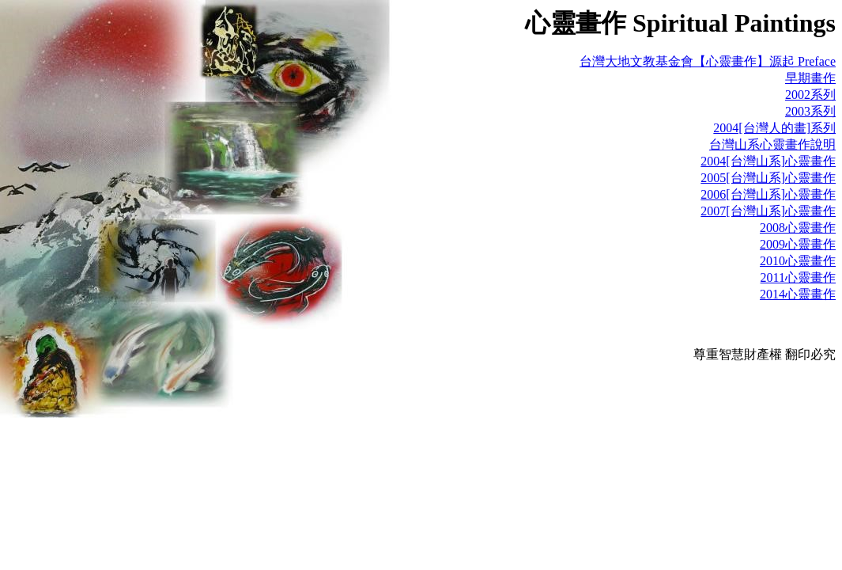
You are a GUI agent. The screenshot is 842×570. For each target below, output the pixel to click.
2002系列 (810, 94)
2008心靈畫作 (798, 227)
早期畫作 (810, 78)
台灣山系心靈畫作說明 (772, 144)
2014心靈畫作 (798, 294)
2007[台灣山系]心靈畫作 (768, 211)
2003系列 (810, 111)
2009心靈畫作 (798, 244)
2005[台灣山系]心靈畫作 (768, 177)
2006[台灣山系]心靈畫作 (768, 194)
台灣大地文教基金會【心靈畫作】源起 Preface (708, 61)
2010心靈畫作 (798, 261)
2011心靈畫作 (798, 277)
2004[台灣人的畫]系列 (774, 128)
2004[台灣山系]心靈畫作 (768, 161)
